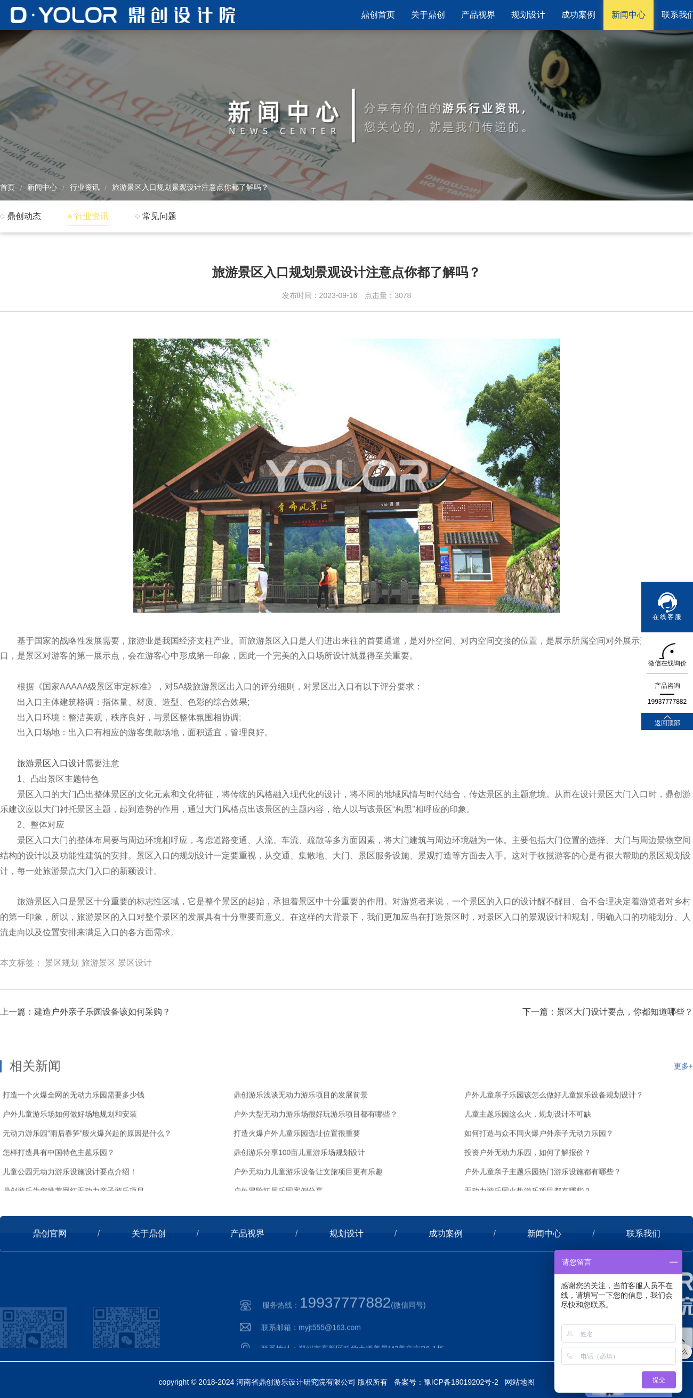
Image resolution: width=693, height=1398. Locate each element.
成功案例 (578, 14)
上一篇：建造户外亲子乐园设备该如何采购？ (85, 1042)
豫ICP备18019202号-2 (461, 1382)
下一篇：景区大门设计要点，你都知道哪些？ (607, 1042)
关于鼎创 (428, 14)
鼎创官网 (50, 1264)
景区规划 (62, 1002)
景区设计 (135, 1002)
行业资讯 (85, 187)
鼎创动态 (24, 216)
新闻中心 (628, 14)
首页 (7, 187)
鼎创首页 (378, 14)
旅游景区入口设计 (51, 802)
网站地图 (520, 1382)
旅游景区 (99, 1002)
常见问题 (159, 216)
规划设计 (528, 14)
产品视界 (478, 14)
